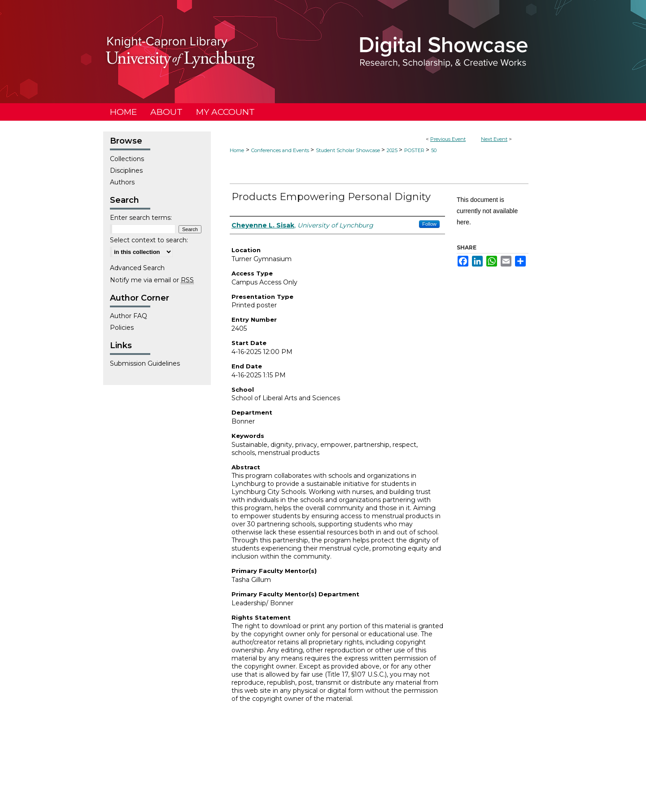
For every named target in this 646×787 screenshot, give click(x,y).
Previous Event (448, 139)
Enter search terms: (141, 218)
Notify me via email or (152, 280)
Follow (429, 224)
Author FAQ (128, 316)
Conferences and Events (280, 150)
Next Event (494, 139)
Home (237, 150)
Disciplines (126, 170)
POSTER (415, 150)
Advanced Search (137, 268)
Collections (127, 159)
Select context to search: (149, 240)
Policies (122, 328)
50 (433, 150)
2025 (393, 150)
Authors (122, 182)
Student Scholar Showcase (348, 150)
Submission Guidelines (145, 363)
